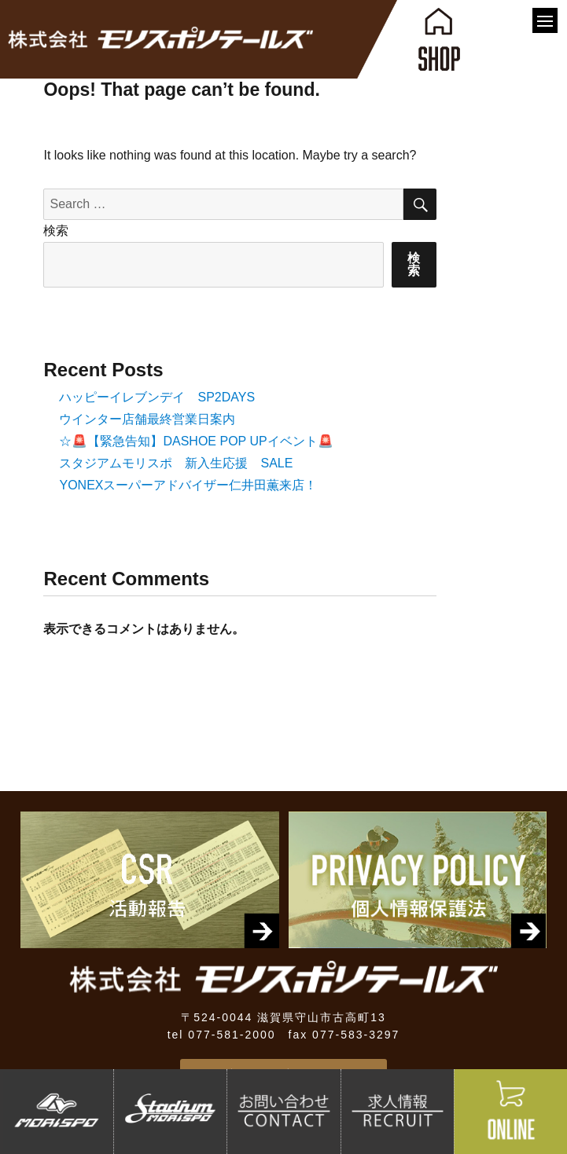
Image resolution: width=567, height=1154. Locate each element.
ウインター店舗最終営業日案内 (147, 419)
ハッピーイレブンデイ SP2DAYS (157, 397)
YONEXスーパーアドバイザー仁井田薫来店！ (188, 485)
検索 (55, 230)
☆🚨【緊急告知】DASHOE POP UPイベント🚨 (196, 441)
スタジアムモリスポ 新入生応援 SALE (176, 463)
